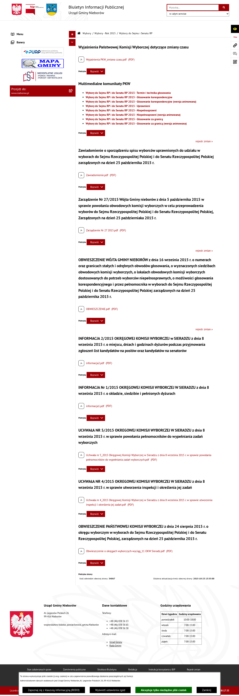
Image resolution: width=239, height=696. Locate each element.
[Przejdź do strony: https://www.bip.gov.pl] (235, 37)
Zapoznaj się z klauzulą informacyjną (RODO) (53, 690)
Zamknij (206, 690)
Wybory (15, 190)
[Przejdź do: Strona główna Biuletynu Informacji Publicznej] (79, 24)
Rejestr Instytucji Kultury (25, 169)
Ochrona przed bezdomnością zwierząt (33, 114)
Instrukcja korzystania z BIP (162, 660)
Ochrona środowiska (23, 107)
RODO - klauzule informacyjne (28, 335)
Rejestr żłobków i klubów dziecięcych (33, 176)
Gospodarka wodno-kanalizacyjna (30, 128)
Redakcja (132, 660)
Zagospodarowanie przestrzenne (30, 135)
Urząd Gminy (115, 632)
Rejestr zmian (193, 660)
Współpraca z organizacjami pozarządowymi (36, 149)
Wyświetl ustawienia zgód (110, 690)
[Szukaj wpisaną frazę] (224, 7)
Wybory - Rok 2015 (105, 24)
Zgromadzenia (19, 155)
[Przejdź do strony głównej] (67, 10)
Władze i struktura (21, 32)
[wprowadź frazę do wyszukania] (193, 7)
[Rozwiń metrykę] (96, 62)
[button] (73, 32)
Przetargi (16, 87)
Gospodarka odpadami (24, 121)
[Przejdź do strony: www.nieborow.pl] (235, 45)
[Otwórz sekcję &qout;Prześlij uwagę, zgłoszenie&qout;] (235, 53)
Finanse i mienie (21, 101)
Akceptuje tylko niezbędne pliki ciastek (163, 690)
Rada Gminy (115, 636)
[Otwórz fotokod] (235, 62)
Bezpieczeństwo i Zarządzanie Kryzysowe (35, 142)
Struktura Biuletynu (107, 660)
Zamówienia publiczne (74, 660)
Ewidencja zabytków (23, 162)
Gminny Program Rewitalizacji (28, 183)
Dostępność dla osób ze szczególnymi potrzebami (33, 344)
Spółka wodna (19, 328)
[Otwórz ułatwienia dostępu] (235, 29)
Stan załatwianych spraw (39, 660)
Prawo (14, 94)
